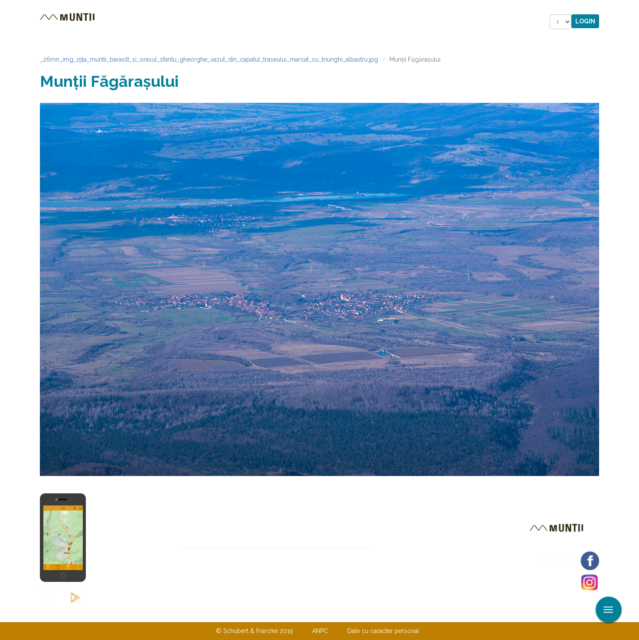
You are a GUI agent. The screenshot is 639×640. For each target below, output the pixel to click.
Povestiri (245, 21)
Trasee (162, 21)
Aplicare (632, 8)
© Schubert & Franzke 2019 (254, 630)
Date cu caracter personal (383, 630)
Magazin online (310, 21)
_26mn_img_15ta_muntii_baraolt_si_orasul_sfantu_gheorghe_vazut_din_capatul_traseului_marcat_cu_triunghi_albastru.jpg (209, 59)
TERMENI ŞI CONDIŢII (371, 613)
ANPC (320, 630)
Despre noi (306, 613)
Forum (368, 21)
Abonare (402, 556)
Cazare (201, 21)
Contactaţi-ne (253, 613)
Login (585, 21)
